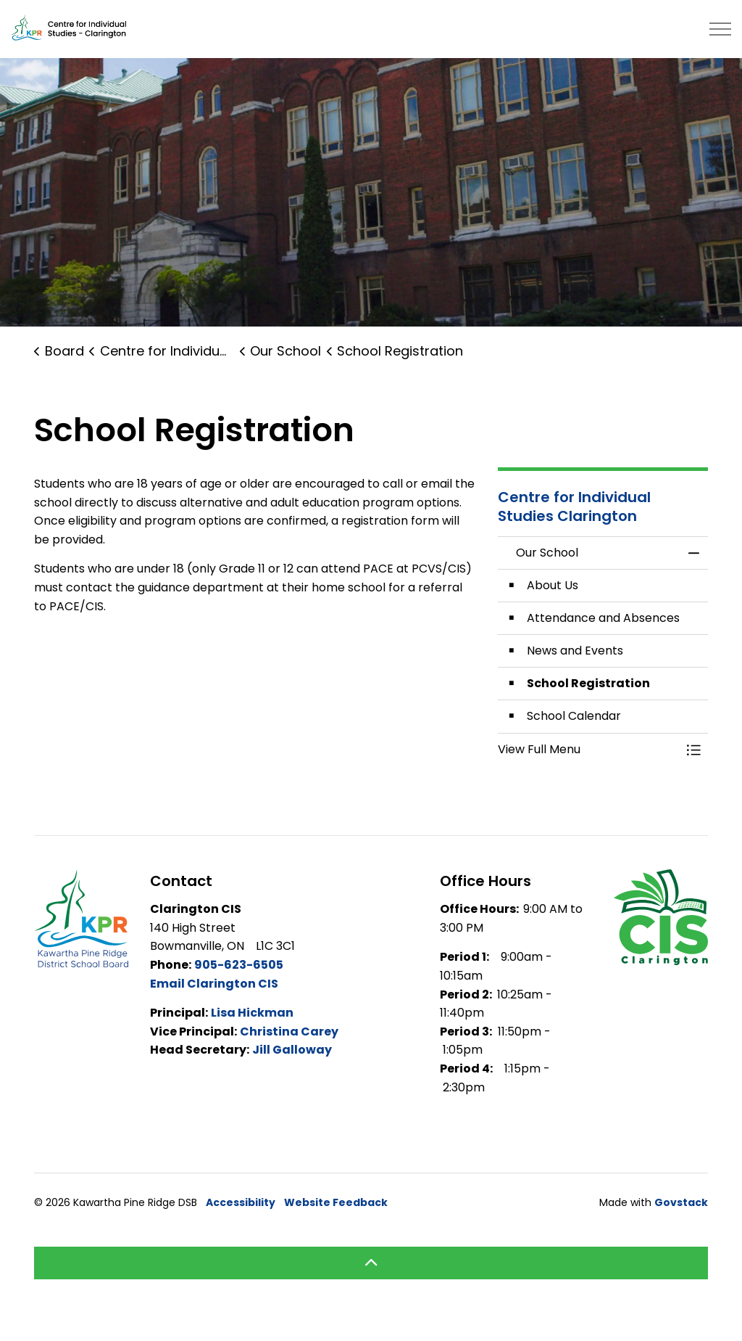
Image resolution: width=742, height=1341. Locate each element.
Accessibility (240, 1202)
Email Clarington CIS (214, 983)
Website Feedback (336, 1202)
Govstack (681, 1202)
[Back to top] (371, 1263)
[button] (588, 750)
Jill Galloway (292, 1049)
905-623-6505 (238, 964)
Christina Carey (289, 1031)
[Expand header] (720, 29)
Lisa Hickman (252, 1012)
